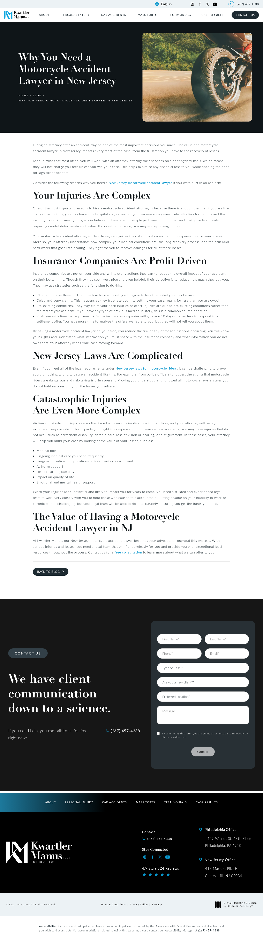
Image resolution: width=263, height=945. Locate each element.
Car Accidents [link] (113, 14)
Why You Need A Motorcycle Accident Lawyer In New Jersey (75, 100)
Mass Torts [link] (147, 14)
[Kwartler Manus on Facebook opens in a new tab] (200, 4)
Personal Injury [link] (75, 14)
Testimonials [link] (179, 14)
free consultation (128, 552)
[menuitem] (45, 15)
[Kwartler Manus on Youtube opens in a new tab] (215, 4)
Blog (37, 95)
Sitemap (157, 904)
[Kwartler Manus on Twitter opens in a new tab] (207, 4)
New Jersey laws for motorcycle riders (146, 368)
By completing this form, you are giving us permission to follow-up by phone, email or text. (205, 723)
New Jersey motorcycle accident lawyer (140, 182)
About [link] (44, 14)
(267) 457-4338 (209, 930)
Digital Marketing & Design (237, 904)
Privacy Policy (139, 904)
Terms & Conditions (113, 904)
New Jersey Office (220, 859)
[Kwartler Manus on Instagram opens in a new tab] (192, 4)
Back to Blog (48, 572)
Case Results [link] (213, 14)
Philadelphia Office (220, 829)
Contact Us (245, 15)
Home (23, 95)
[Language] (168, 4)
